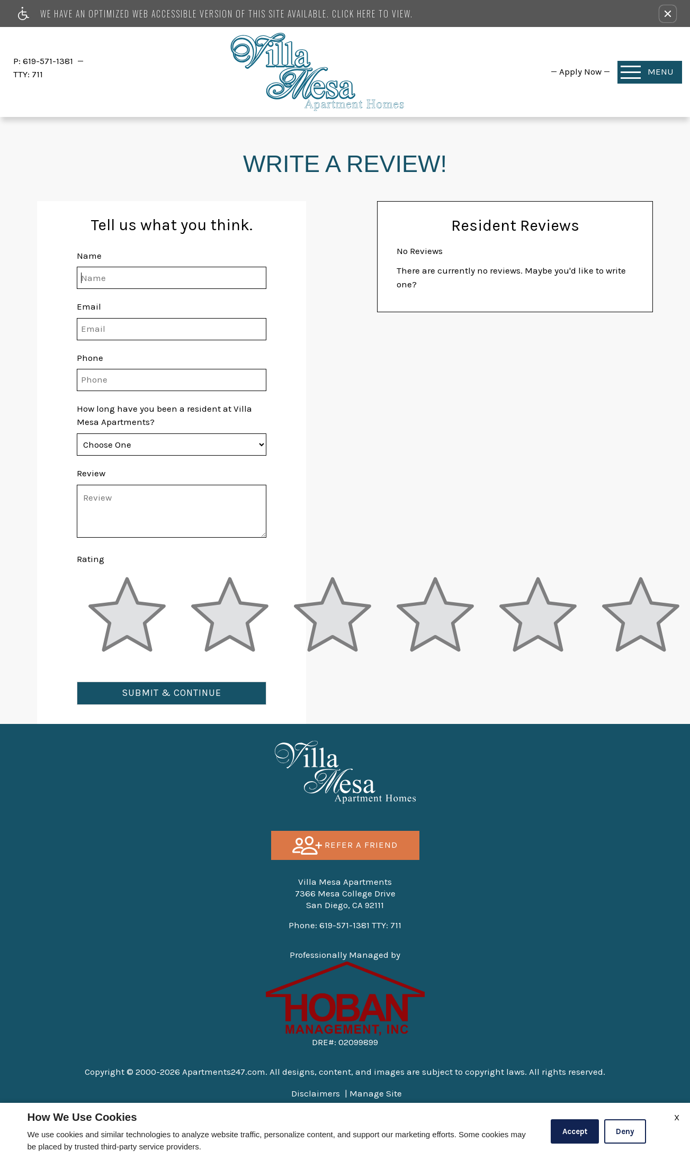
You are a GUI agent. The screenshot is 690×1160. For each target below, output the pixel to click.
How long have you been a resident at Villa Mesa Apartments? (164, 415)
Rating (90, 559)
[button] (667, 13)
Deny (625, 1131)
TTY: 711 (345, 925)
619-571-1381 (49, 61)
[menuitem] (580, 71)
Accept (574, 1131)
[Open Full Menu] (649, 72)
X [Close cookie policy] (676, 1117)
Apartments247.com (223, 1071)
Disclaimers (315, 1093)
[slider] (127, 620)
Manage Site (376, 1093)
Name (89, 255)
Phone (90, 357)
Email (89, 306)
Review (91, 473)
